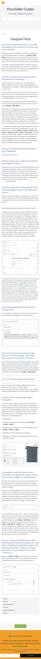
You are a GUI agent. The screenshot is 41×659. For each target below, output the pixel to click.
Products (5, 601)
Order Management (8, 604)
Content (5, 598)
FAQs (5, 34)
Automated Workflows (9, 610)
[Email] (10, 656)
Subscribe (30, 655)
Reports (5, 613)
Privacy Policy (19, 649)
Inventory (5, 607)
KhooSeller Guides (20, 9)
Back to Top (20, 626)
